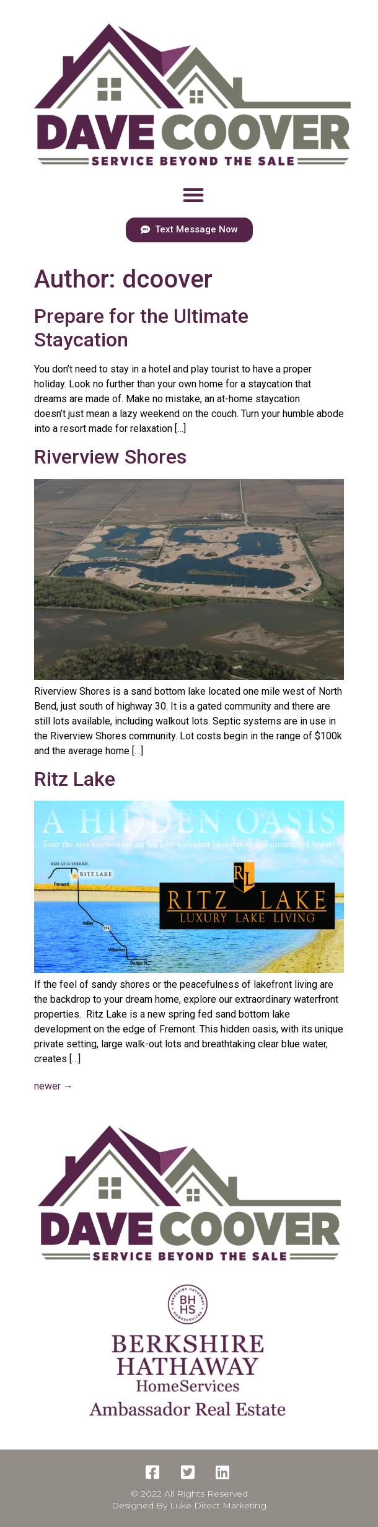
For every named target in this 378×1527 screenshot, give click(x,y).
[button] (193, 194)
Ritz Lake (74, 779)
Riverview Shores (110, 457)
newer (53, 1086)
